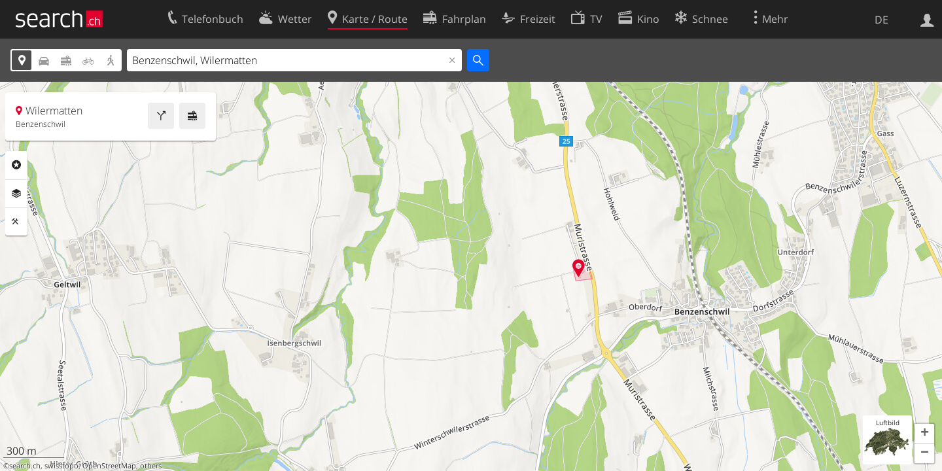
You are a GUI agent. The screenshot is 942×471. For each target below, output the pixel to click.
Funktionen (16, 222)
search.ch (25, 465)
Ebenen (16, 193)
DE (881, 19)
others (151, 465)
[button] (924, 434)
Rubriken (16, 165)
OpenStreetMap (109, 465)
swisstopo (61, 465)
